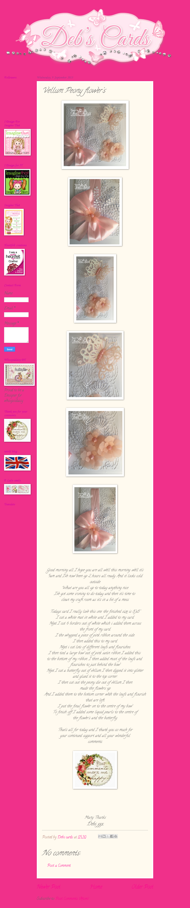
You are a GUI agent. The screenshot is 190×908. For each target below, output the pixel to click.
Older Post (142, 887)
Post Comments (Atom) (72, 899)
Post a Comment (59, 866)
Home (96, 887)
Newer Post (48, 887)
